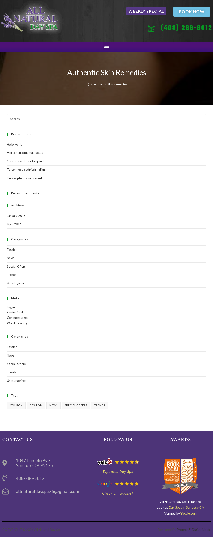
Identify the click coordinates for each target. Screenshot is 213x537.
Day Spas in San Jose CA (186, 507)
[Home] (87, 84)
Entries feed (15, 312)
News (10, 258)
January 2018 (16, 216)
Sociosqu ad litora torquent (25, 161)
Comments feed (17, 317)
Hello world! (15, 144)
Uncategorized (17, 283)
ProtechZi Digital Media (194, 529)
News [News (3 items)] (53, 405)
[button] (106, 46)
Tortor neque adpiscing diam (26, 169)
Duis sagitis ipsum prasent (24, 178)
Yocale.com (188, 513)
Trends (11, 275)
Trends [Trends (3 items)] (99, 405)
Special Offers (16, 266)
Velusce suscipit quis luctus (25, 153)
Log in (11, 307)
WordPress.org (17, 323)
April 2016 (14, 224)
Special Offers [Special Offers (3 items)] (76, 405)
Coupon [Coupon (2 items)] (16, 405)
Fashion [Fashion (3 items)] (36, 405)
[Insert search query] (106, 118)
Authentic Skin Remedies (110, 84)
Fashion (12, 249)
